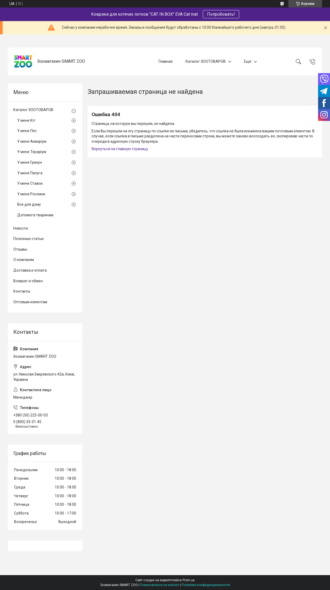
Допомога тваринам (35, 215)
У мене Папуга (29, 173)
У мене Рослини (31, 194)
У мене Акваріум (31, 141)
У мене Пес (27, 131)
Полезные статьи (28, 239)
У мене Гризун (29, 162)
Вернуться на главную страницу (120, 149)
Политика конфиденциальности (206, 585)
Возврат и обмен (28, 281)
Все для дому (29, 204)
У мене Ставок (30, 183)
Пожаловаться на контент (159, 585)
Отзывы (20, 249)
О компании (23, 260)
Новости (20, 228)
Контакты (21, 291)
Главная (165, 61)
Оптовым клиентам (30, 302)
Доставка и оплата (30, 270)
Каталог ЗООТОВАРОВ (206, 61)
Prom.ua (188, 580)
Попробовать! (221, 14)
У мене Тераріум (31, 152)
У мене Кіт (26, 120)
